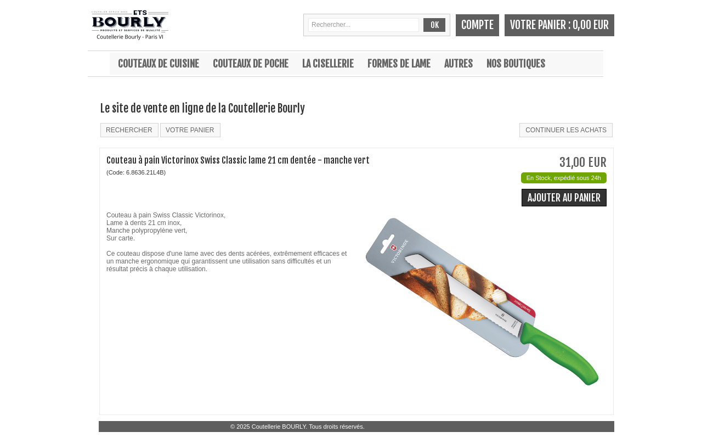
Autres (458, 64)
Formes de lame (399, 64)
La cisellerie (328, 64)
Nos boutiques (515, 64)
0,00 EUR (591, 25)
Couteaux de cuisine (158, 64)
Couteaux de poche (250, 64)
